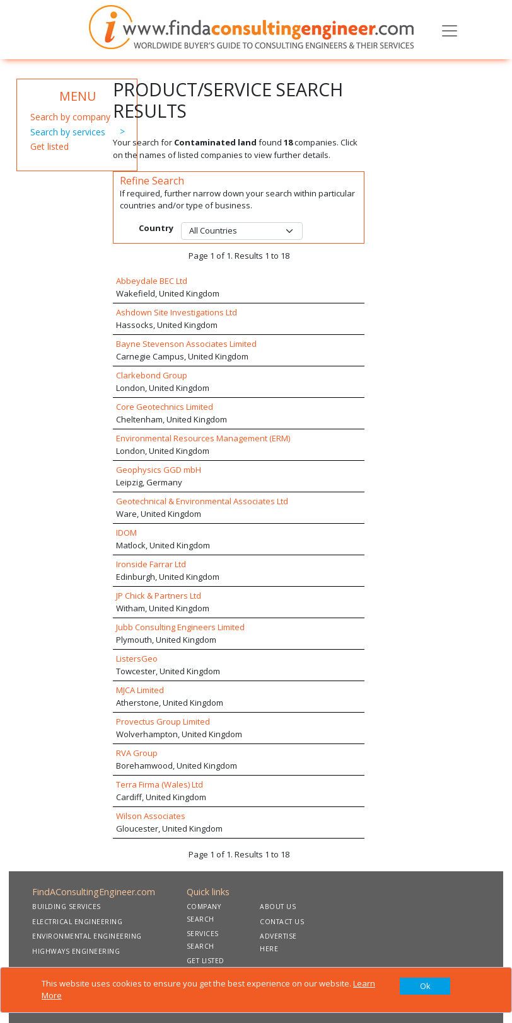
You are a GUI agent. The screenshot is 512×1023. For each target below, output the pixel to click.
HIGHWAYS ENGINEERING (76, 951)
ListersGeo (137, 658)
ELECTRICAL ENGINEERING (77, 921)
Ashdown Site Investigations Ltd (176, 312)
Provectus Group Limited (163, 721)
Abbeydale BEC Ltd (151, 280)
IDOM (126, 532)
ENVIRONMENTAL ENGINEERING (87, 936)
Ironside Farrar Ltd (151, 564)
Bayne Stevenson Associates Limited (186, 343)
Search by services (67, 132)
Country (156, 228)
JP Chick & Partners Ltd (158, 595)
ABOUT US (278, 906)
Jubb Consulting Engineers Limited (180, 627)
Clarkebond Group (151, 375)
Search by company (70, 117)
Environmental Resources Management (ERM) (203, 438)
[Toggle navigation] (450, 29)
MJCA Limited (140, 690)
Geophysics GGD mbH (158, 469)
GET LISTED (205, 960)
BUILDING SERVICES (66, 906)
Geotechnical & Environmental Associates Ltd (202, 501)
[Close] (425, 986)
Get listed (49, 146)
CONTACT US (282, 921)
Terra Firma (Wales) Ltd (159, 784)
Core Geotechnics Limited (164, 406)
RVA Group (137, 753)
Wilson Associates (150, 816)
